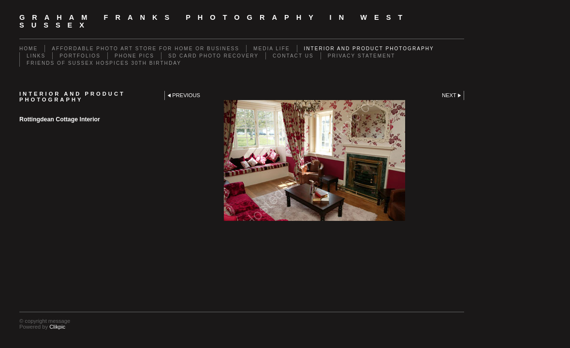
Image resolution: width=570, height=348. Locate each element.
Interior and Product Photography (369, 48)
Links (36, 55)
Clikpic (57, 327)
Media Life (271, 48)
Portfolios (80, 55)
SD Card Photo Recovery (213, 55)
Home (28, 48)
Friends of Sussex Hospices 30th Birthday (104, 63)
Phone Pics (134, 55)
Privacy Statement (361, 55)
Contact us (293, 55)
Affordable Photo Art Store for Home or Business (145, 48)
